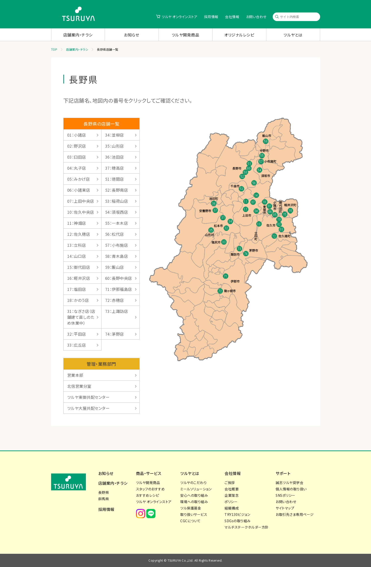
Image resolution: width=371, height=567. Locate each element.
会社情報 (232, 16)
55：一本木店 (116, 223)
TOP (54, 49)
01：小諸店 (76, 135)
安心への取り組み (194, 495)
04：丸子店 (76, 168)
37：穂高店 (114, 168)
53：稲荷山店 (116, 201)
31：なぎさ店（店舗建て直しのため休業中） (81, 317)
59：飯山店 (114, 267)
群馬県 (103, 498)
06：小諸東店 (78, 190)
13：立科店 (76, 245)
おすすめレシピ (147, 495)
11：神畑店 (76, 223)
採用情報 (211, 16)
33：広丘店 (76, 345)
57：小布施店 (116, 245)
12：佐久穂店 (78, 234)
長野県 (103, 492)
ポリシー (231, 501)
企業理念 (232, 495)
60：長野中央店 (118, 278)
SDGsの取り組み (238, 520)
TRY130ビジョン (237, 514)
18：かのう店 (78, 300)
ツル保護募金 (190, 508)
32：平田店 (76, 334)
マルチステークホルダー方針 (247, 527)
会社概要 (232, 488)
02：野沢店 (76, 146)
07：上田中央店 (80, 201)
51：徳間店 (114, 179)
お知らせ (131, 35)
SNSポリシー (285, 495)
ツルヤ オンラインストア (179, 16)
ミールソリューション (196, 488)
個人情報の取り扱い (291, 488)
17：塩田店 (76, 289)
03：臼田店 (76, 157)
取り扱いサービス (193, 514)
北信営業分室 (79, 386)
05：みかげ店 (78, 179)
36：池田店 (114, 157)
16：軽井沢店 (78, 278)
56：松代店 (114, 234)
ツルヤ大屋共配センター (88, 408)
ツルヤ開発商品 (185, 35)
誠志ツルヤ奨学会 (289, 482)
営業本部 (75, 375)
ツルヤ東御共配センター (88, 397)
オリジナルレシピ (239, 35)
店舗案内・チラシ (78, 35)
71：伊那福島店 (118, 289)
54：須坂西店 (116, 212)
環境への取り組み (194, 501)
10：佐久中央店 (80, 212)
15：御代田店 (78, 267)
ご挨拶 (230, 482)
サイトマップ (285, 508)
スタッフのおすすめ (150, 488)
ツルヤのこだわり (193, 482)
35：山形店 (114, 146)
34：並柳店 (114, 135)
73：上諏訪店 (116, 311)
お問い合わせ (256, 16)
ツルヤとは (293, 35)
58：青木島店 (116, 256)
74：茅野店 (114, 334)
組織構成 (232, 508)
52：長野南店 (116, 190)
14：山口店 (76, 256)
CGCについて (190, 520)
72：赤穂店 (114, 300)
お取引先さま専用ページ (295, 514)
